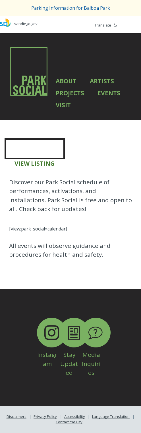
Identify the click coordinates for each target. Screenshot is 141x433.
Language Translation (111, 416)
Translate (106, 25)
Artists (102, 81)
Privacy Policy (45, 416)
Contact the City (69, 421)
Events (109, 93)
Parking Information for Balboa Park (70, 8)
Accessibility (74, 416)
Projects (70, 93)
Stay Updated (74, 354)
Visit (63, 105)
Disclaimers (16, 416)
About (66, 81)
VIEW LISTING (34, 163)
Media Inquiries (96, 354)
